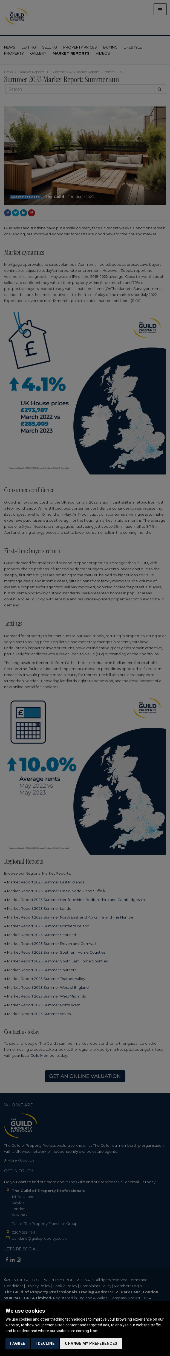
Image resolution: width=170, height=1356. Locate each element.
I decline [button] (45, 1343)
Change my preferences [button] (91, 1343)
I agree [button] (17, 1343)
